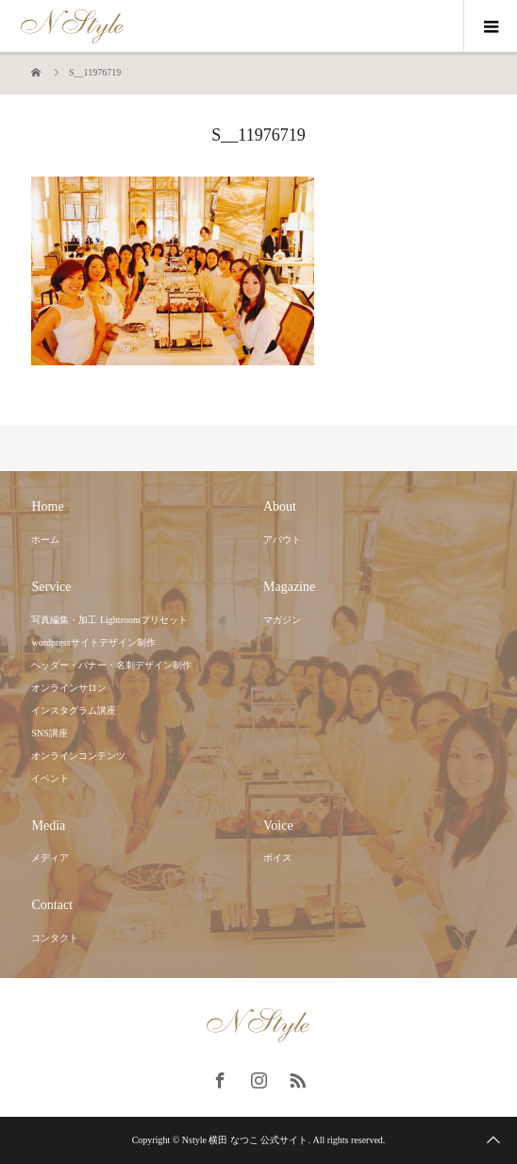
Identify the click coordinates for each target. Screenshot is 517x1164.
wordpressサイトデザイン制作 (93, 642)
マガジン (282, 620)
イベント (50, 778)
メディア (50, 857)
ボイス (277, 857)
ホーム (45, 539)
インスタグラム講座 (73, 710)
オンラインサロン (69, 688)
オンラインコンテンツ (78, 756)
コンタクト (54, 938)
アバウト (282, 539)
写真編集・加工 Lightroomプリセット (109, 620)
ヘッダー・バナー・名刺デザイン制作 (111, 665)
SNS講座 (49, 733)
